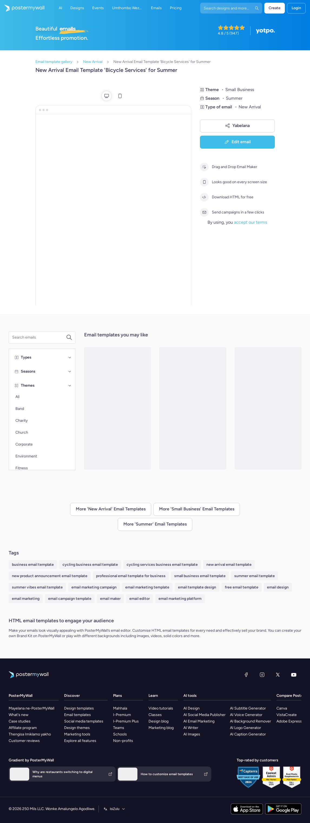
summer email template (254, 576)
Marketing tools (77, 734)
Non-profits (123, 740)
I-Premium (122, 714)
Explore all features (80, 740)
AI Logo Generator (245, 727)
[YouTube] (293, 674)
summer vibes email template (37, 587)
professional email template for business (131, 576)
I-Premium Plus (126, 721)
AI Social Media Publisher (204, 714)
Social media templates (83, 721)
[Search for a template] (39, 337)
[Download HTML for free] (204, 197)
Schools (120, 734)
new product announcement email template (49, 576)
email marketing (25, 598)
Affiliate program (23, 727)
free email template (241, 587)
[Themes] (70, 385)
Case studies (20, 721)
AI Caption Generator (248, 734)
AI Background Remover (250, 721)
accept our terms (250, 222)
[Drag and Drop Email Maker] (204, 167)
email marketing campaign (94, 587)
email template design (197, 587)
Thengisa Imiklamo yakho (30, 734)
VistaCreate (286, 714)
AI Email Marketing (199, 721)
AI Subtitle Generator (248, 708)
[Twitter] (277, 674)
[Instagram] (262, 674)
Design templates (79, 708)
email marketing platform (180, 598)
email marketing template (147, 587)
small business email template (200, 576)
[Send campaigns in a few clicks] (204, 212)
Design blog (159, 721)
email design (278, 587)
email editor (139, 598)
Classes (155, 714)
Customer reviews (24, 740)
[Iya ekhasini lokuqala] (22, 8)
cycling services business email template (162, 564)
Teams (118, 727)
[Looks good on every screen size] (204, 182)
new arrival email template (229, 564)
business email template (33, 564)
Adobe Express (289, 721)
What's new (18, 714)
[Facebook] (246, 674)
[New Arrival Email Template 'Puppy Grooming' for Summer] (192, 408)
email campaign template (69, 598)
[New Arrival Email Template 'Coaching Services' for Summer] (117, 408)
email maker (110, 598)
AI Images (191, 734)
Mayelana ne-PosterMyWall (31, 708)
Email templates (77, 714)
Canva (281, 708)
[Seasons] (70, 371)
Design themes (77, 727)
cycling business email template (90, 564)
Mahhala (120, 708)
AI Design (191, 708)
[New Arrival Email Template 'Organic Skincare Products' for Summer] (268, 408)
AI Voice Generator (246, 714)
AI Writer (190, 727)
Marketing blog (161, 727)
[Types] (70, 357)
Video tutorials (161, 708)
